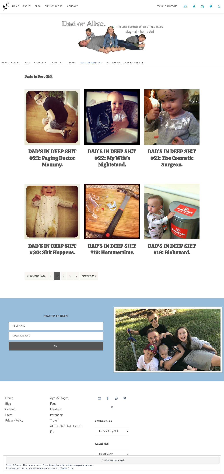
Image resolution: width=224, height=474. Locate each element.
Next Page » (89, 276)
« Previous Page (36, 276)
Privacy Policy (14, 420)
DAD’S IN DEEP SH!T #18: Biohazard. (172, 249)
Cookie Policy (67, 468)
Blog (8, 403)
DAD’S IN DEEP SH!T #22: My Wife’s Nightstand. (112, 158)
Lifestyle (55, 409)
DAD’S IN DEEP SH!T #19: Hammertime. (112, 249)
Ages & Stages (59, 398)
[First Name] (56, 326)
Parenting (56, 415)
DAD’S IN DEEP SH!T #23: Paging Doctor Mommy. (52, 158)
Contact (10, 409)
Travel (54, 420)
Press (8, 415)
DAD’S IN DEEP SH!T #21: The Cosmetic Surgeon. (172, 158)
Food (53, 403)
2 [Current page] (58, 276)
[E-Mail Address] (56, 336)
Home (9, 398)
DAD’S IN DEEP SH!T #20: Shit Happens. (52, 249)
